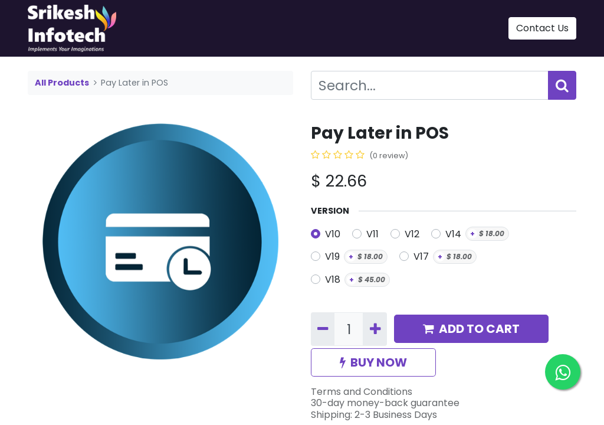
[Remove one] (322, 329)
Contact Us (542, 28)
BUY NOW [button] (373, 362)
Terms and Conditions (361, 391)
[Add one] (374, 329)
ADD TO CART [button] (471, 329)
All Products (62, 83)
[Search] (562, 85)
